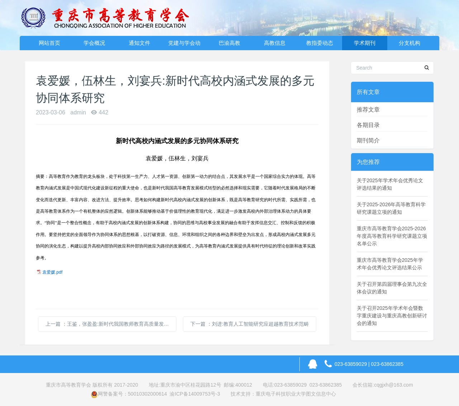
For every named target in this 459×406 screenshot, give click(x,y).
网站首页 (49, 43)
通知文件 (139, 43)
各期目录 (368, 125)
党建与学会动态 (184, 45)
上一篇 (111, 324)
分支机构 (409, 43)
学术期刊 (364, 43)
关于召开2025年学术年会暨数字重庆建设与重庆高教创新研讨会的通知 (392, 315)
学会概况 (94, 43)
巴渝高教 (229, 43)
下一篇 (249, 324)
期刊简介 (368, 140)
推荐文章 (368, 110)
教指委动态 (319, 43)
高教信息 (274, 43)
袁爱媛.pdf (52, 272)
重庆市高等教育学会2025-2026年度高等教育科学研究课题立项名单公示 (392, 236)
